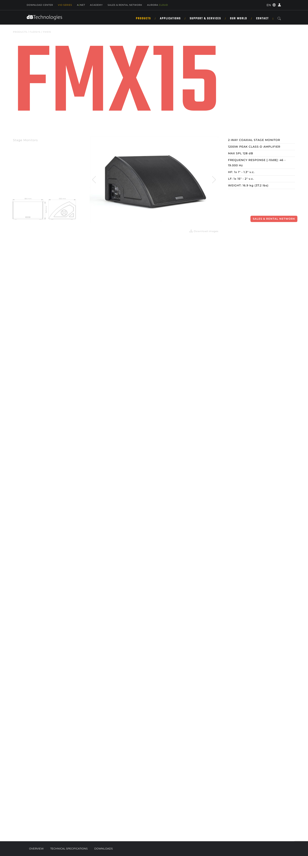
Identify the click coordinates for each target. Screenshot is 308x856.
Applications (170, 18)
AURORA (157, 5)
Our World (238, 18)
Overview (36, 848)
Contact (262, 18)
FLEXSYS (35, 32)
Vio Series (65, 5)
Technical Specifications (69, 848)
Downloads (103, 848)
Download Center (40, 5)
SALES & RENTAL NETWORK (125, 5)
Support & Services (205, 18)
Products (143, 18)
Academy (96, 5)
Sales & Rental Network (274, 218)
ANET (81, 5)
